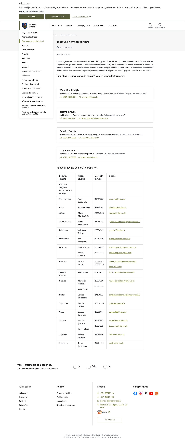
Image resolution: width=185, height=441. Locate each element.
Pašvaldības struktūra (31, 46)
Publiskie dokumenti (30, 111)
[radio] (76, 366)
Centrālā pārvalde (29, 50)
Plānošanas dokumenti (31, 115)
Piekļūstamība (62, 397)
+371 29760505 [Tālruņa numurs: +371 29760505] (69, 138)
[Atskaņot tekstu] (66, 47)
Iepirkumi (26, 85)
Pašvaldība (23, 405)
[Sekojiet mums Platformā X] (146, 393)
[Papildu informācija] (109, 412)
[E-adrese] (102, 412)
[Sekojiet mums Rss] (156, 393)
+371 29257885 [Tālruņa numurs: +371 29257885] (69, 157)
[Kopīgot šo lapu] (159, 47)
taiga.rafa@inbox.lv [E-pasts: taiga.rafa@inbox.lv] (89, 157)
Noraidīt (31, 16)
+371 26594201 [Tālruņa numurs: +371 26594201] (69, 97)
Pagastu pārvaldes (29, 59)
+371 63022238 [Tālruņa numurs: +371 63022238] (107, 393)
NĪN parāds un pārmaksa (32, 128)
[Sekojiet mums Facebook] (135, 393)
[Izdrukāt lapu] (159, 41)
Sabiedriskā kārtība (30, 119)
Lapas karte (61, 401)
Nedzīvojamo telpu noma (32, 124)
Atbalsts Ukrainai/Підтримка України (34, 133)
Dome (24, 42)
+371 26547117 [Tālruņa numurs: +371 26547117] (69, 118)
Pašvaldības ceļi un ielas (31, 98)
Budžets (25, 72)
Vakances (26, 102)
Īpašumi (25, 94)
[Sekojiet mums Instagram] (140, 393)
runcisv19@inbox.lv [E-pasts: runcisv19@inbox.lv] (90, 97)
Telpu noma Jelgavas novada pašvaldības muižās (34, 139)
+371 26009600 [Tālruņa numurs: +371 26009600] (107, 397)
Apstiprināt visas (58, 16)
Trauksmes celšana (30, 106)
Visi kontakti (110, 419)
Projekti (25, 81)
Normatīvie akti (28, 76)
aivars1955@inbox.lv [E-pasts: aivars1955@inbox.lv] (90, 138)
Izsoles (24, 89)
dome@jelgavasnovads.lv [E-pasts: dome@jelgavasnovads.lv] (110, 401)
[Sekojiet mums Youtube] (151, 393)
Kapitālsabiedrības (29, 63)
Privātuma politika (64, 393)
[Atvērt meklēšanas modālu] (150, 26)
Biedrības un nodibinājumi (33, 68)
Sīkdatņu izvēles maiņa (66, 405)
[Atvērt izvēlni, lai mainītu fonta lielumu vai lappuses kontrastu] (160, 26)
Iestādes (25, 55)
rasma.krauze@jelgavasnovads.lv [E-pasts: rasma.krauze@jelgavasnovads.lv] (94, 118)
